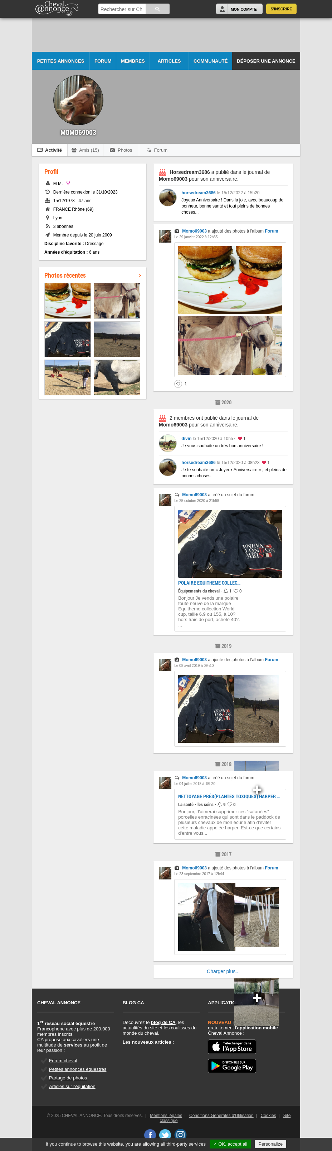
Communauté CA (211, 64)
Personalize (270, 1144)
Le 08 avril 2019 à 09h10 (194, 666)
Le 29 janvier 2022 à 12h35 (196, 237)
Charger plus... (223, 971)
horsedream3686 (198, 192)
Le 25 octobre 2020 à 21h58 (196, 501)
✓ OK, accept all (230, 1144)
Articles (169, 61)
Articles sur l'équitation (72, 1086)
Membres (133, 61)
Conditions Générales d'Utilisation (221, 1115)
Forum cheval (63, 1060)
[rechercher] (121, 9)
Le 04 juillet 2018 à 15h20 (194, 784)
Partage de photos (68, 1078)
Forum (103, 61)
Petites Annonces (60, 61)
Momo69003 (194, 231)
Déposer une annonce (266, 61)
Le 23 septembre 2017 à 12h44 (199, 874)
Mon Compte (244, 9)
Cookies (268, 1115)
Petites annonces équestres (77, 1069)
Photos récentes (92, 275)
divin (186, 438)
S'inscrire (281, 9)
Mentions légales (166, 1115)
